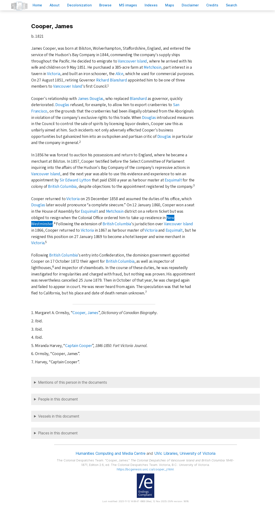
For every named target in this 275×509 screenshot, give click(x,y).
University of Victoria (197, 453)
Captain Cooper (78, 346)
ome (37, 5)
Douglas (62, 105)
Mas (169, 5)
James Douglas (90, 99)
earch (231, 5)
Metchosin (152, 67)
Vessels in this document (58, 416)
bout (55, 5)
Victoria (53, 74)
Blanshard (138, 99)
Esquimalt (173, 180)
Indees (151, 5)
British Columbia (62, 186)
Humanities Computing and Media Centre (110, 453)
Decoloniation (79, 5)
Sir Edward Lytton (75, 180)
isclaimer (190, 5)
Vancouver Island (132, 61)
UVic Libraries (166, 453)
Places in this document (58, 433)
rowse (105, 5)
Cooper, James (85, 313)
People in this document (58, 399)
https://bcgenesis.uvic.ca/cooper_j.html (145, 469)
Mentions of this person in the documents (72, 382)
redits (212, 5)
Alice (119, 74)
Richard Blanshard (111, 80)
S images (128, 5)
